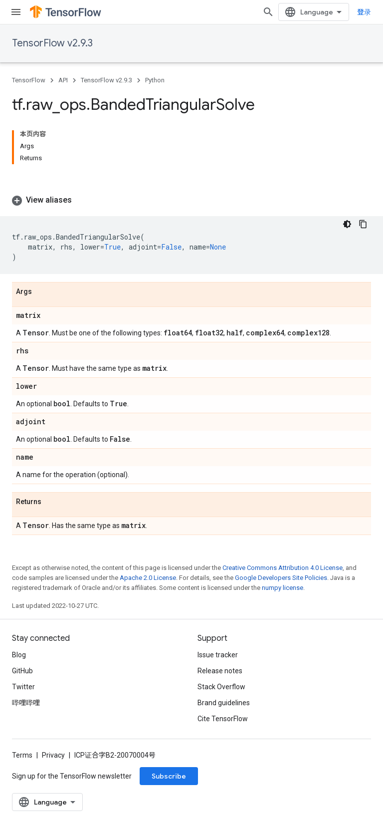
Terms (22, 755)
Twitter (23, 687)
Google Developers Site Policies (281, 577)
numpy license (282, 587)
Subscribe (169, 776)
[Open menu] (16, 12)
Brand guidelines (223, 703)
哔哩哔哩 (26, 703)
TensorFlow (28, 80)
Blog (19, 655)
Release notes (219, 671)
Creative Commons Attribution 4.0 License (282, 567)
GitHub (22, 671)
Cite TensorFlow (222, 719)
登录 (364, 12)
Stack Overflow (221, 687)
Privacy (53, 755)
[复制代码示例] (363, 224)
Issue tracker (217, 655)
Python (155, 80)
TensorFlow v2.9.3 (52, 43)
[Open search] (268, 12)
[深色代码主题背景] (347, 224)
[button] (191, 200)
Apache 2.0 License (148, 577)
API (63, 80)
